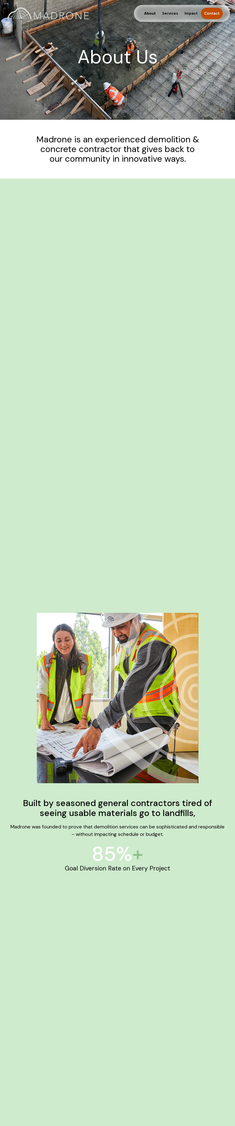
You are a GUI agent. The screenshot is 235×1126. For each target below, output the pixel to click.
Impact (191, 13)
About (150, 13)
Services (170, 13)
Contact (212, 13)
